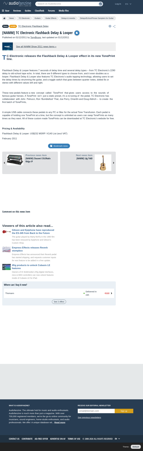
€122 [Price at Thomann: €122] (107, 293)
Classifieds (39, 10)
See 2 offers (59, 302)
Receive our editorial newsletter (94, 406)
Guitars (38, 18)
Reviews (17, 10)
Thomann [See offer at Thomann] (9, 293)
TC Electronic (24, 18)
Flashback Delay (33, 26)
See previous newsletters (89, 417)
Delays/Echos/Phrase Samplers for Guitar (97, 18)
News (11, 18)
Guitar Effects (50, 18)
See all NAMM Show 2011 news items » (36, 46)
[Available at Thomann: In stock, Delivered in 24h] (91, 293)
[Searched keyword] (69, 4)
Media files (64, 10)
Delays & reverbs (68, 18)
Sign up (124, 411)
